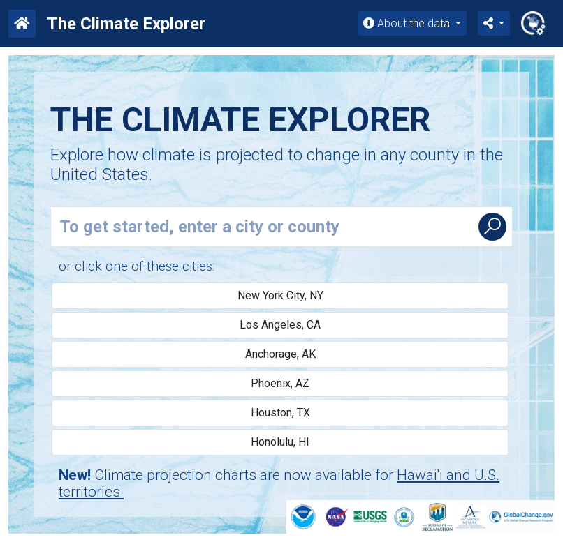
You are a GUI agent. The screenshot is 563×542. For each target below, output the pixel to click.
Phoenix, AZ (280, 383)
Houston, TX (280, 412)
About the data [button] (408, 23)
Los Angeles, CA (280, 324)
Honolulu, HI (280, 442)
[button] (494, 23)
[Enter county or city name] (262, 226)
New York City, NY (280, 295)
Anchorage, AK (280, 354)
